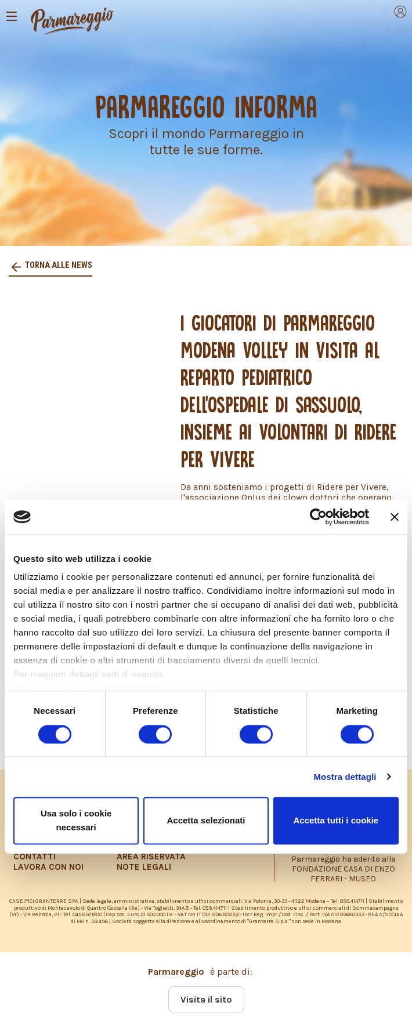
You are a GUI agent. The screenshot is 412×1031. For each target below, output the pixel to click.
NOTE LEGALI (144, 867)
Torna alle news (57, 265)
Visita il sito (206, 999)
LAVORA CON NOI (48, 867)
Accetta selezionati (206, 820)
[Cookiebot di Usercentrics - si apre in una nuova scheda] (318, 516)
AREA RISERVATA (151, 856)
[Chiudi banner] (395, 517)
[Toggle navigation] (11, 16)
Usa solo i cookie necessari (76, 820)
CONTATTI (34, 856)
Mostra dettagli (344, 777)
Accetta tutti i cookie (335, 820)
